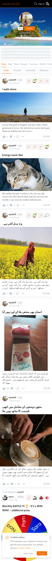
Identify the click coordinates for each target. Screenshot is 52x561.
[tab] (6, 70)
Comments (30, 70)
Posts (6, 70)
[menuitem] (41, 4)
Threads (17, 70)
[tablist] (26, 70)
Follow (30, 28)
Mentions (44, 70)
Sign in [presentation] (41, 3)
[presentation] (4, 137)
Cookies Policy (24, 548)
